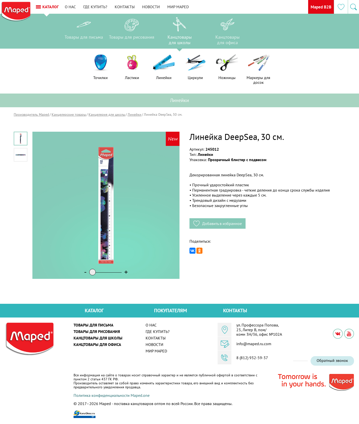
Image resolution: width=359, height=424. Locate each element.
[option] (84, 32)
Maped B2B (316, 6)
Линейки (134, 114)
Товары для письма (93, 324)
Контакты (143, 6)
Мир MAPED (196, 6)
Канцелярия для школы (107, 114)
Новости (169, 6)
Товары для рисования (97, 331)
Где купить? (113, 6)
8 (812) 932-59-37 (252, 357)
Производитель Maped (31, 114)
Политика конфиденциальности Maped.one (112, 395)
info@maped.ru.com (253, 343)
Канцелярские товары (69, 114)
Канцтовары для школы (98, 337)
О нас (88, 6)
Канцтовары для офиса (97, 344)
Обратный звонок (332, 360)
